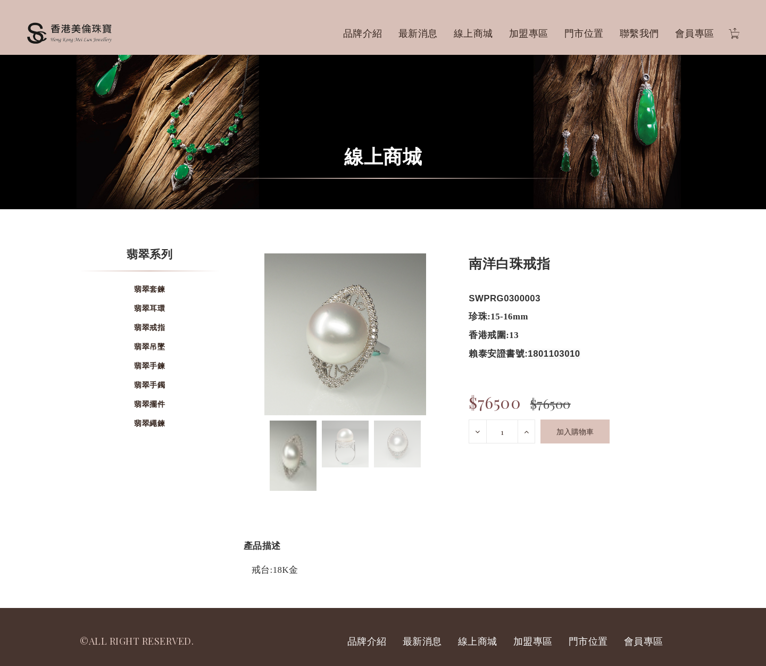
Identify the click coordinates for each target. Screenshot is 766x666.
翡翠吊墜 (149, 346)
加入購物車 (575, 431)
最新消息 (418, 33)
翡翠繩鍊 (149, 423)
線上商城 (473, 33)
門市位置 (584, 33)
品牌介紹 (362, 33)
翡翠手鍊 (149, 365)
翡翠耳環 (149, 308)
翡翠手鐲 (149, 385)
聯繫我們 (639, 33)
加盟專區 (528, 33)
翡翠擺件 (149, 404)
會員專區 (694, 33)
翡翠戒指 (149, 327)
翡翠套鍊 (149, 289)
